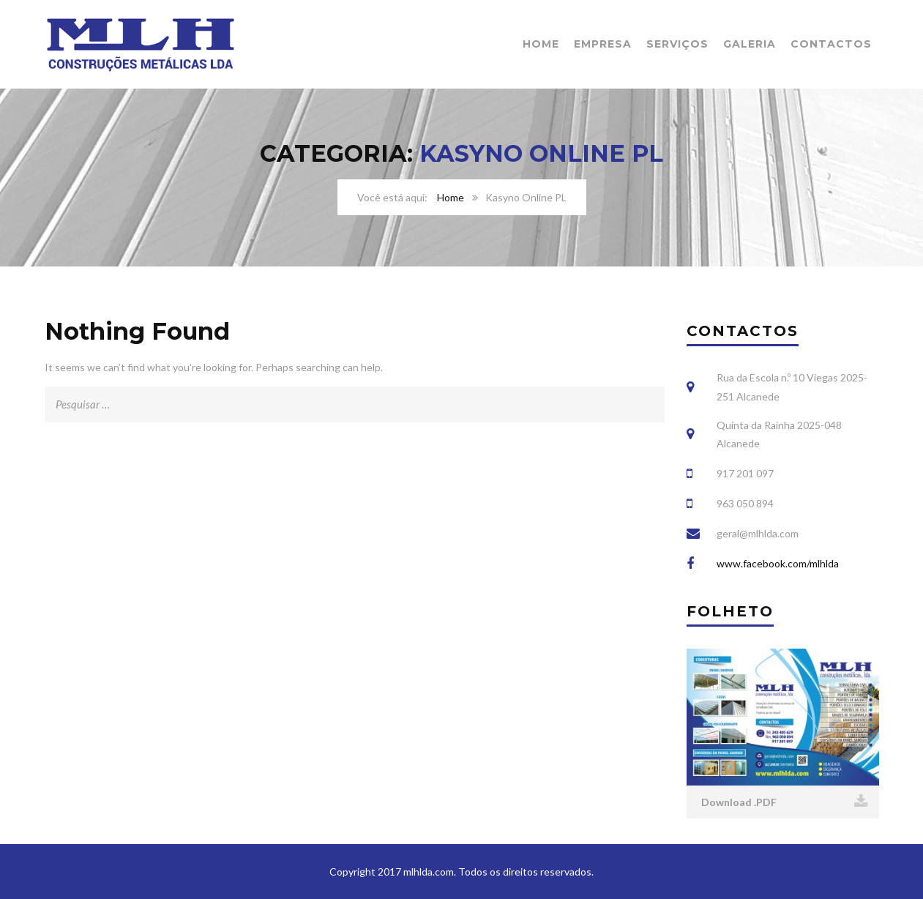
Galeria (749, 44)
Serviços (677, 44)
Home (541, 44)
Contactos (831, 44)
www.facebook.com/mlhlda (778, 563)
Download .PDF (784, 801)
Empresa (603, 44)
